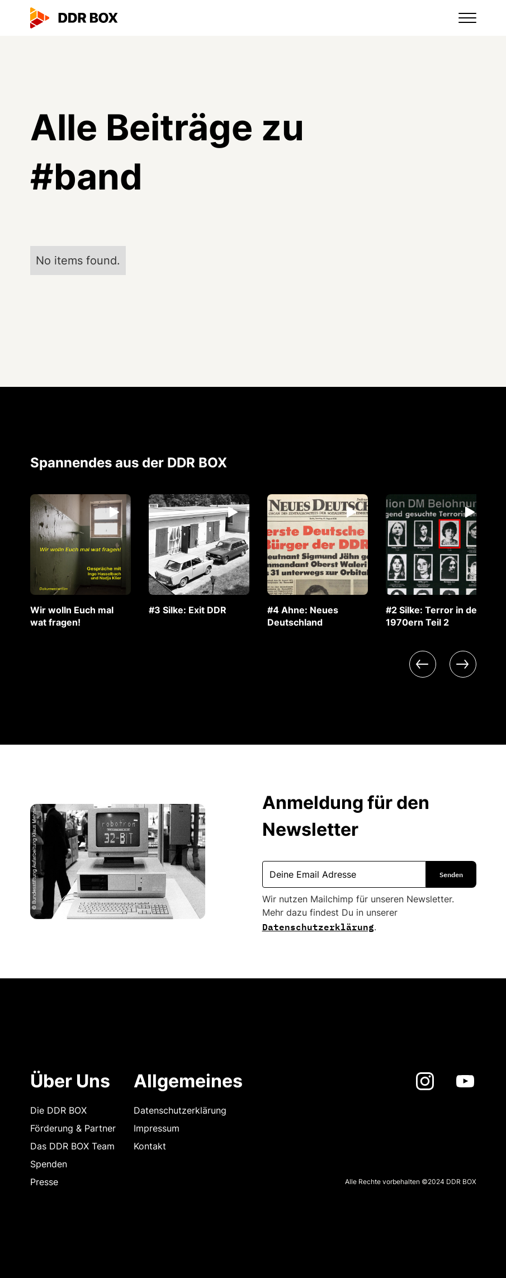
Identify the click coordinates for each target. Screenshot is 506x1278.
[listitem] (80, 561)
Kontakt (150, 1146)
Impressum (156, 1128)
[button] (460, 18)
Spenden (48, 1164)
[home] (74, 18)
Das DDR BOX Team (72, 1146)
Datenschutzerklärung (318, 926)
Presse (44, 1181)
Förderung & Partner (73, 1128)
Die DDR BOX (58, 1110)
